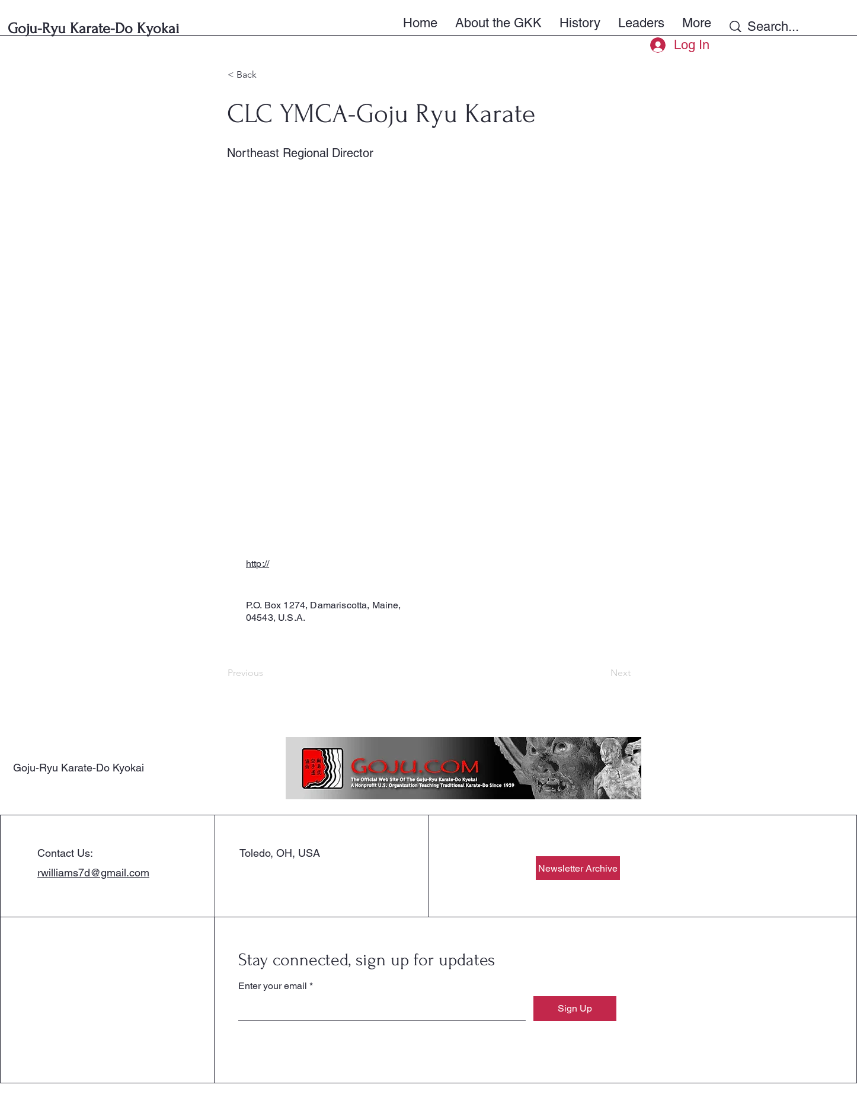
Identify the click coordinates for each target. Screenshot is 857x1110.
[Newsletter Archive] (578, 868)
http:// (257, 563)
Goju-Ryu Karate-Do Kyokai (78, 767)
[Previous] (267, 673)
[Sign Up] (574, 1008)
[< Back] (267, 75)
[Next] (601, 673)
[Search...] (791, 26)
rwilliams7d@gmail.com (93, 872)
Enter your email (272, 986)
